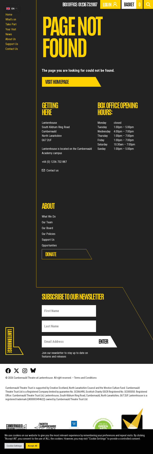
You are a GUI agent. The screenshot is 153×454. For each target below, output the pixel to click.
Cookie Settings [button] (14, 445)
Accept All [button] (32, 445)
